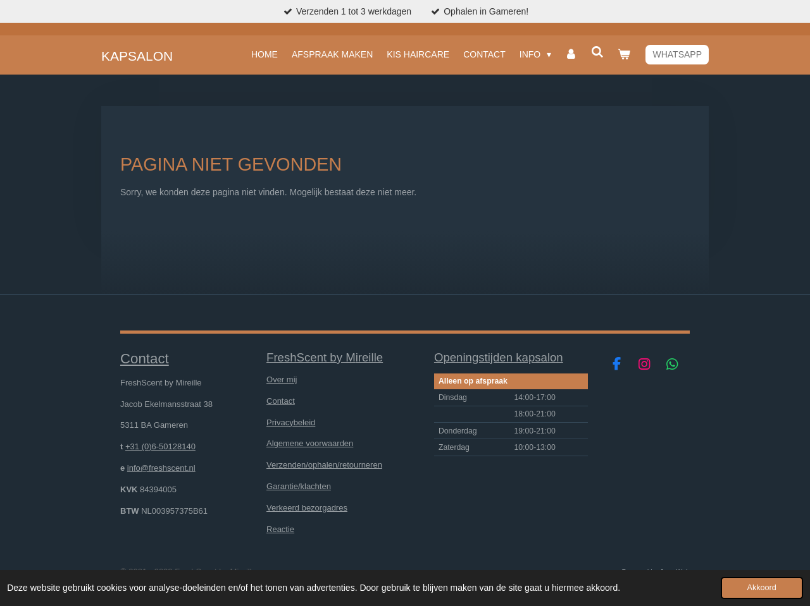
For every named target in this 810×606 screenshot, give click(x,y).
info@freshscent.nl (161, 468)
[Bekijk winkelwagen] (624, 54)
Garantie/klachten (298, 486)
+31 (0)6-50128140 (160, 446)
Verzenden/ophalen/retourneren (324, 465)
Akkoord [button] (761, 587)
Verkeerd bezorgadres (306, 507)
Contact (280, 401)
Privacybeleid (290, 422)
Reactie (280, 529)
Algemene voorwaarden (309, 443)
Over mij (281, 379)
